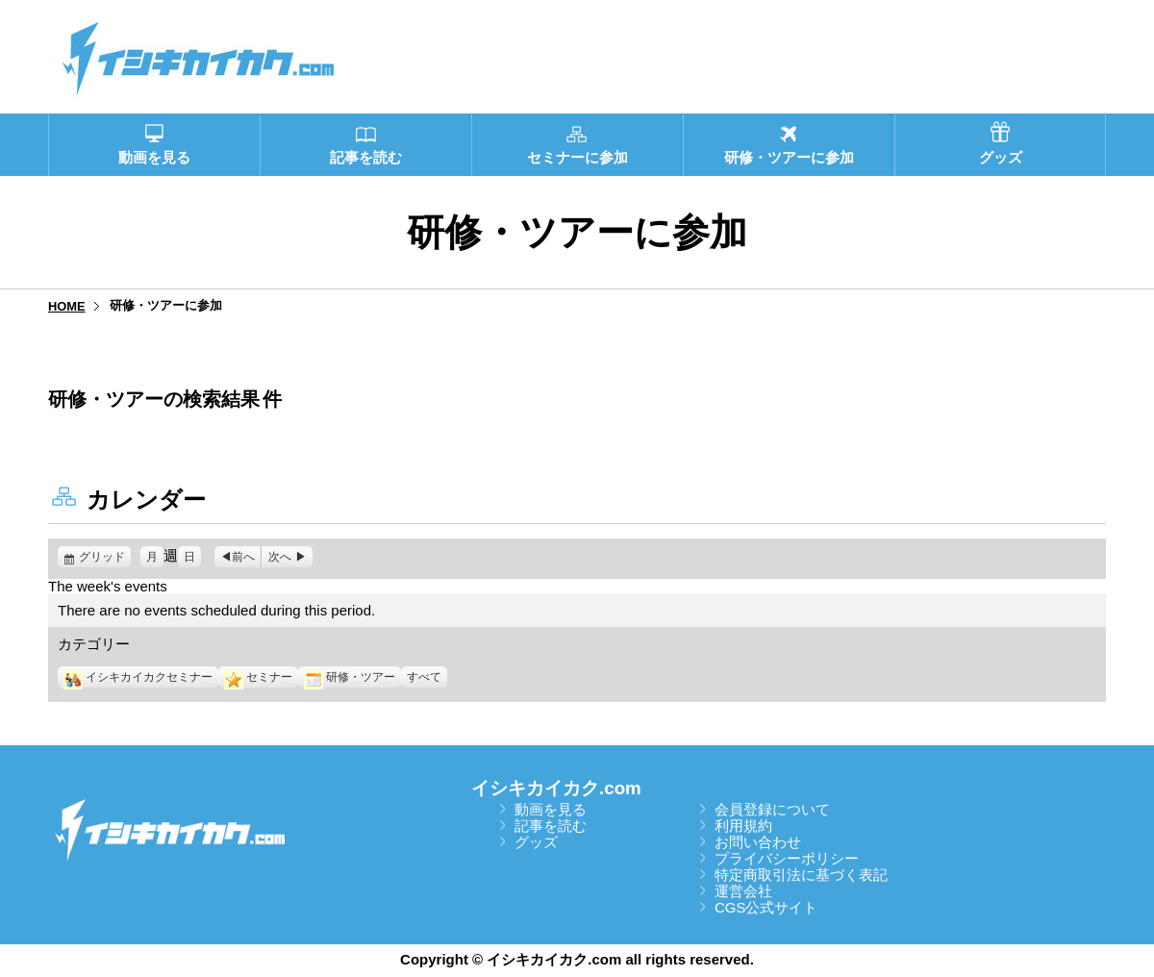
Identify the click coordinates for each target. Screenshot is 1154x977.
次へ (279, 557)
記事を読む (550, 825)
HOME (67, 306)
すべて (424, 677)
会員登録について (772, 809)
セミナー (258, 677)
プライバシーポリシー (787, 858)
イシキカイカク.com (556, 788)
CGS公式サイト (766, 907)
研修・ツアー (349, 677)
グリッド (105, 556)
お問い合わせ (758, 842)
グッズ (536, 842)
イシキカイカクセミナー (138, 677)
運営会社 (743, 891)
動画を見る (550, 809)
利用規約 (743, 825)
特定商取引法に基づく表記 (801, 874)
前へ (243, 557)
